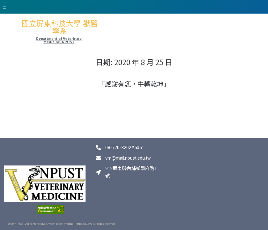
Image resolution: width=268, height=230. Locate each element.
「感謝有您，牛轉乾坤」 (134, 83)
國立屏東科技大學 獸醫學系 (60, 27)
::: (4, 7)
